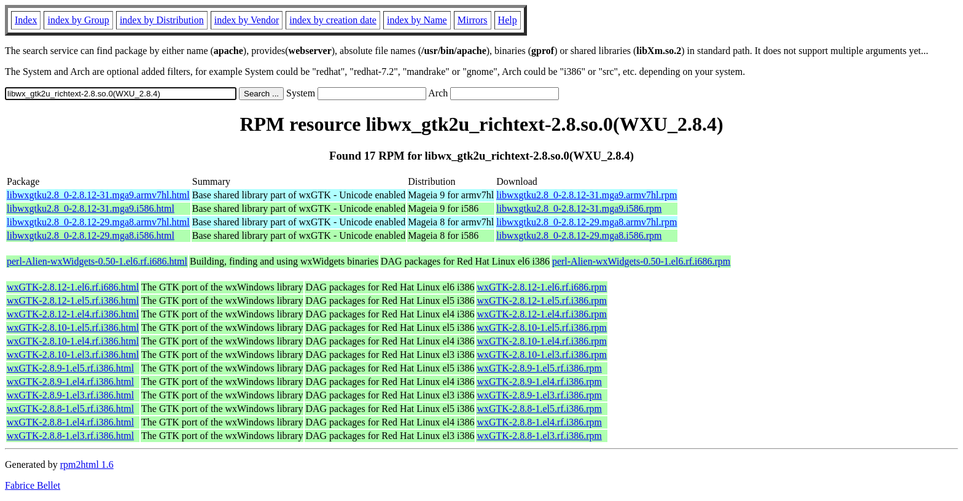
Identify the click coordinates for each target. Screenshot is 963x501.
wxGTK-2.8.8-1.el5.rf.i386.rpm (539, 408)
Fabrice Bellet (32, 485)
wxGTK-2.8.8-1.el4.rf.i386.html (70, 422)
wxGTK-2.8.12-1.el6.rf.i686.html (73, 287)
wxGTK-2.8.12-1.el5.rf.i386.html (73, 300)
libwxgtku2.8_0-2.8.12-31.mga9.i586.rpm (578, 208)
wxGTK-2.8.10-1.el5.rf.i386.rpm (542, 327)
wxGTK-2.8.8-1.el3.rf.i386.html (70, 435)
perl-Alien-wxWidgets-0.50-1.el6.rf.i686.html (97, 261)
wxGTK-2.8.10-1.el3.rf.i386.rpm (542, 354)
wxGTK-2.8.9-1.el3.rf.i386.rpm (539, 395)
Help (507, 20)
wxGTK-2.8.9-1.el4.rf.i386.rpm (539, 381)
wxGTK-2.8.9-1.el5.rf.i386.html (70, 368)
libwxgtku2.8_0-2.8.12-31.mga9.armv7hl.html (98, 195)
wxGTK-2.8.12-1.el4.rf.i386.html (73, 314)
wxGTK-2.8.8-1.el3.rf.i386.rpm (539, 435)
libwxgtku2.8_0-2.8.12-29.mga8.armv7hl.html (98, 222)
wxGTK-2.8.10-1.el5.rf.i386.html (73, 327)
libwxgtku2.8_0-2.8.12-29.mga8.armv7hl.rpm (586, 222)
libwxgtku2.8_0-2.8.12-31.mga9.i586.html (90, 208)
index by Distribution (162, 20)
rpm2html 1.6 (87, 464)
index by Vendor (246, 20)
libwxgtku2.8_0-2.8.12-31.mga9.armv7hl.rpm (586, 195)
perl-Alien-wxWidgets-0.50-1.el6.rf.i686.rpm (641, 261)
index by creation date (332, 20)
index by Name (417, 20)
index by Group (78, 20)
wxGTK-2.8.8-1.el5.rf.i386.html (70, 408)
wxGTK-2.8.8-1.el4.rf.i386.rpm (539, 422)
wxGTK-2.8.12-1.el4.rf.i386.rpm (542, 314)
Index (26, 20)
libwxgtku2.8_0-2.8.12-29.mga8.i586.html (90, 235)
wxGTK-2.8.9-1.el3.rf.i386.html (70, 395)
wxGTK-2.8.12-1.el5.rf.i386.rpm (542, 300)
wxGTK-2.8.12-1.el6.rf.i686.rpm (542, 287)
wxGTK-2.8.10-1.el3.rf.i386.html (73, 354)
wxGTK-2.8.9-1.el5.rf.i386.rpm (539, 368)
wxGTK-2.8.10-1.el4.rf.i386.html (73, 341)
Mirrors (473, 20)
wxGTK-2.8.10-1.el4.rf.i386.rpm (542, 341)
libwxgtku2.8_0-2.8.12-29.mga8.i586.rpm (578, 235)
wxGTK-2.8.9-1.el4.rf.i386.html (70, 381)
